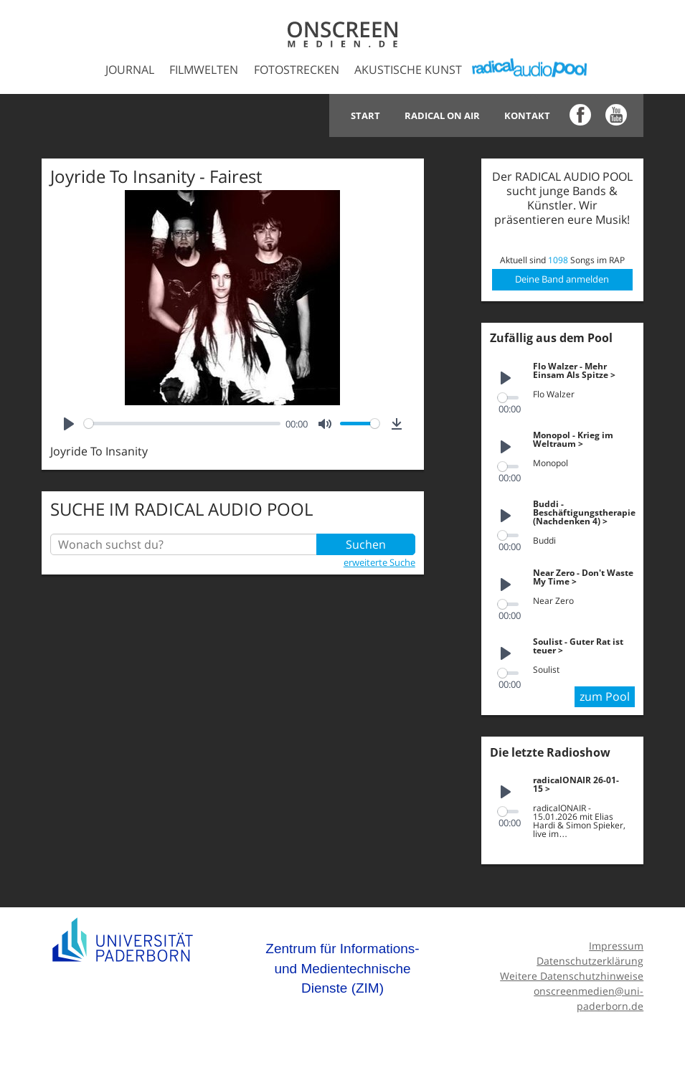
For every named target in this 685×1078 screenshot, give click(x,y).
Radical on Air (442, 115)
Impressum (616, 945)
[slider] (182, 423)
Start (365, 115)
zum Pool (605, 696)
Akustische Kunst (408, 69)
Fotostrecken (296, 69)
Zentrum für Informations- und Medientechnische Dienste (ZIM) (342, 968)
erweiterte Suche (379, 562)
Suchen (366, 544)
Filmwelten (203, 69)
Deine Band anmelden (562, 279)
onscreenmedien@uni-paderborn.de (588, 998)
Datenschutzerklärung (590, 961)
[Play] (68, 423)
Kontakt (527, 115)
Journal (129, 69)
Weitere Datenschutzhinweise (571, 976)
